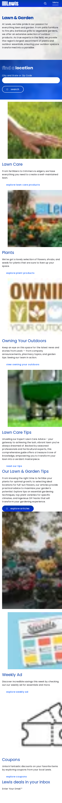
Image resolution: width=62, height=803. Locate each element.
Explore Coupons (17, 776)
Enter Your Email (12, 788)
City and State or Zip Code (17, 75)
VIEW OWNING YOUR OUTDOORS (23, 364)
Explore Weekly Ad (18, 691)
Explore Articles (18, 508)
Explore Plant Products (21, 273)
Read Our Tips (15, 466)
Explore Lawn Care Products (23, 184)
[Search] (45, 3)
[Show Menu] (55, 3)
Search (13, 89)
